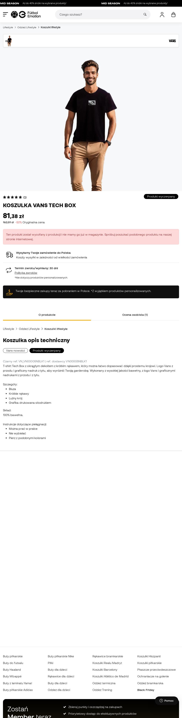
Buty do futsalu (13, 663)
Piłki (50, 663)
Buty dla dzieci (57, 669)
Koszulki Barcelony (104, 669)
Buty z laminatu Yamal (17, 683)
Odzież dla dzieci (59, 689)
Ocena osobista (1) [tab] (135, 314)
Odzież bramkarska (150, 683)
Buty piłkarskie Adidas (18, 689)
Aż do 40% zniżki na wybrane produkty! (35, 3)
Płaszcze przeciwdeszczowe (156, 669)
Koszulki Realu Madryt (107, 663)
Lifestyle (8, 27)
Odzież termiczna (103, 683)
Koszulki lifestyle (50, 27)
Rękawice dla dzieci (61, 676)
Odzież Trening (102, 689)
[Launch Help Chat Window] (166, 700)
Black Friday (145, 689)
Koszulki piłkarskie (149, 663)
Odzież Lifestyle (26, 27)
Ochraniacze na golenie (153, 676)
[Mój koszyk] (173, 14)
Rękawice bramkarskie (107, 656)
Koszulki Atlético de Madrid (110, 676)
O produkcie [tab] (47, 314)
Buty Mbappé (12, 676)
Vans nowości (15, 350)
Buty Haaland (12, 669)
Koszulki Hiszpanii (149, 656)
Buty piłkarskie (13, 656)
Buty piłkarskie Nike (61, 656)
